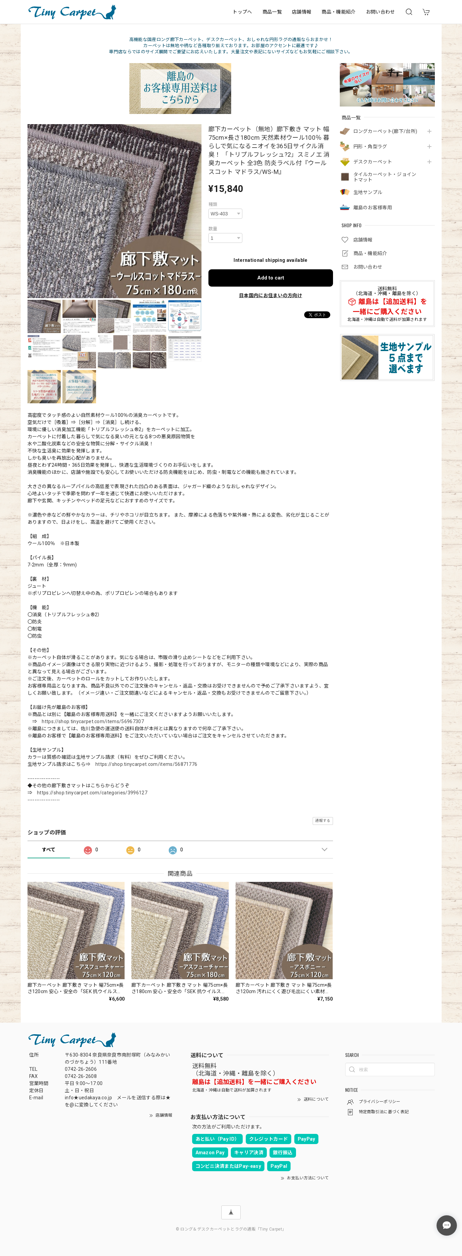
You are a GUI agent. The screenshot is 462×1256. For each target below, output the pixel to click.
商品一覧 (272, 12)
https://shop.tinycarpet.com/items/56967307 (93, 721)
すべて (49, 849)
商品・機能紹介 (338, 12)
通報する (322, 820)
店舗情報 (301, 12)
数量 (213, 228)
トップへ (242, 12)
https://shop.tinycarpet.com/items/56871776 (146, 764)
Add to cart (270, 278)
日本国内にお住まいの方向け (270, 295)
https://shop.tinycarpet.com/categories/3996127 (92, 792)
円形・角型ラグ (370, 146)
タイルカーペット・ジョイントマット (385, 177)
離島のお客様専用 (372, 207)
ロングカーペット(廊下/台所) (385, 131)
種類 (213, 204)
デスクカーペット (372, 162)
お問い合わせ (380, 12)
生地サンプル (368, 192)
